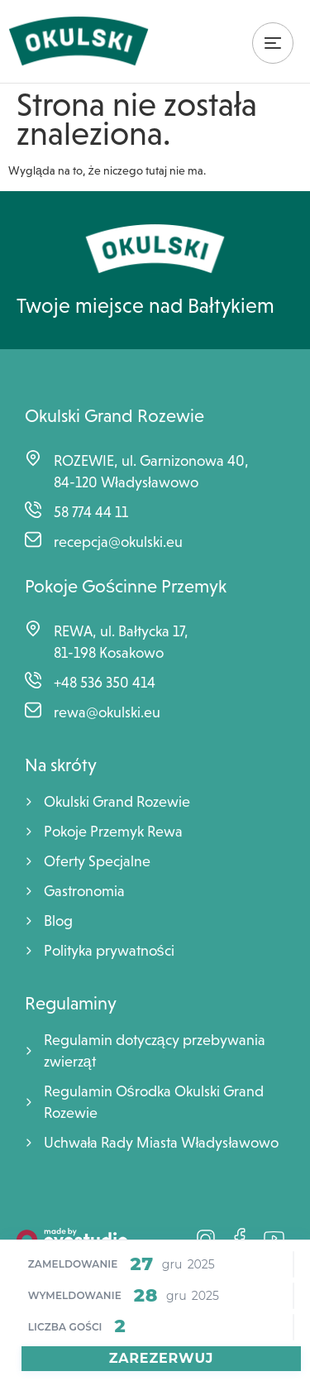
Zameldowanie (73, 1264)
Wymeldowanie (75, 1296)
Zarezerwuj (161, 1358)
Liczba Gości (65, 1327)
